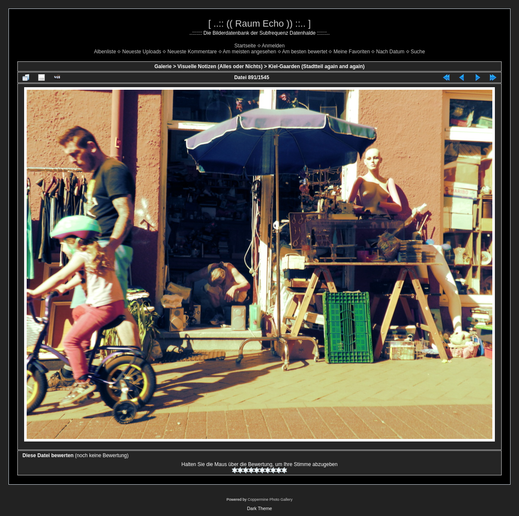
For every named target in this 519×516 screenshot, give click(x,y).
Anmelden (273, 46)
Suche (418, 52)
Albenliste (105, 52)
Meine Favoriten (352, 52)
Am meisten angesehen (249, 52)
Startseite (245, 46)
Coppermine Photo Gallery (270, 499)
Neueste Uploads (141, 52)
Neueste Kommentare (192, 52)
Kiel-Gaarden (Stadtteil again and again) (316, 66)
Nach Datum (390, 52)
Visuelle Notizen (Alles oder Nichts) (219, 66)
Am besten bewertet (304, 52)
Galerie (163, 66)
